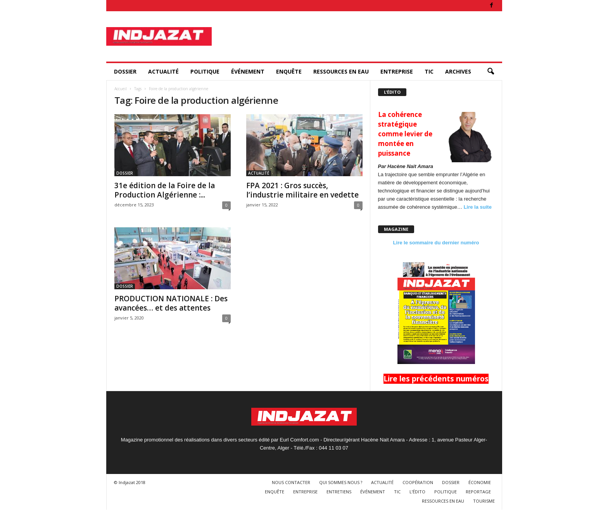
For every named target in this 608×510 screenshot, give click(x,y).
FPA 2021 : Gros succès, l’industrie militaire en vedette (302, 190)
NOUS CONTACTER (291, 482)
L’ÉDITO (417, 492)
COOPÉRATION (417, 482)
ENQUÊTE (289, 71)
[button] (490, 71)
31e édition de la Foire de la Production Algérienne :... (164, 190)
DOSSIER (125, 71)
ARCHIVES (458, 71)
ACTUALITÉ (163, 71)
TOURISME (484, 501)
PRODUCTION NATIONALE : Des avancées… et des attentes (171, 303)
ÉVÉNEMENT (247, 71)
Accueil (120, 88)
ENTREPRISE (396, 71)
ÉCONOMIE (479, 482)
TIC (429, 71)
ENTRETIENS (338, 492)
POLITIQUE (204, 71)
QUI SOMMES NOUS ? (340, 482)
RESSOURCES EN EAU (341, 71)
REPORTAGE (478, 492)
